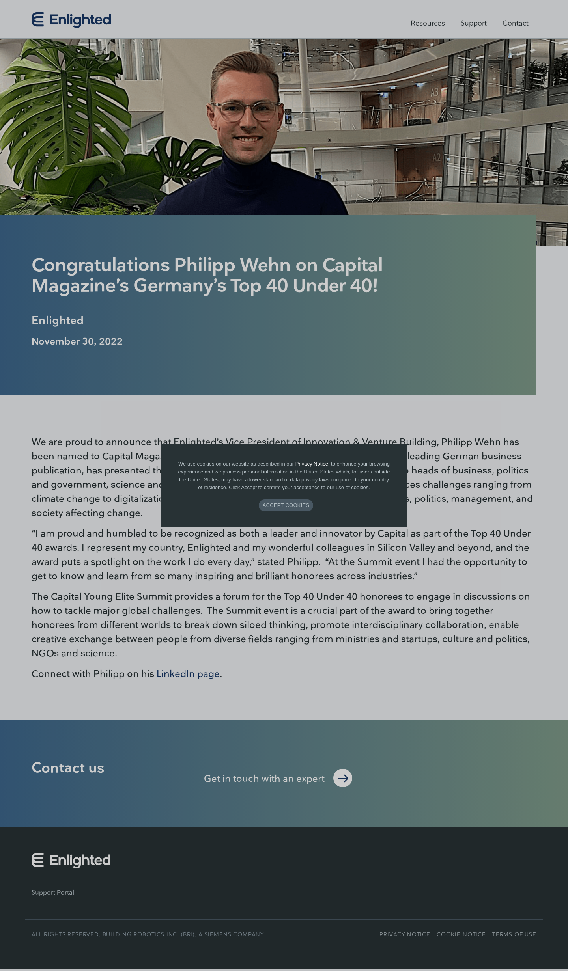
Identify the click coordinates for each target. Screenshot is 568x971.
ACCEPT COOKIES (286, 505)
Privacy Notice (311, 464)
